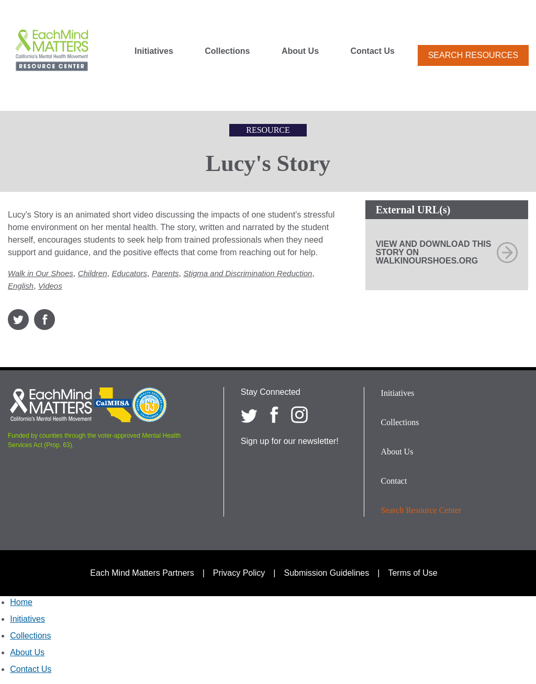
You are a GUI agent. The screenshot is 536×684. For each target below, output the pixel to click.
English (21, 285)
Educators (129, 273)
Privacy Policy (239, 572)
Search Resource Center (421, 510)
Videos (50, 285)
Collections (227, 51)
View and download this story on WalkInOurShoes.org (434, 252)
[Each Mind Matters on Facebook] (274, 414)
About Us (300, 51)
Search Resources (473, 55)
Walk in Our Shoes (40, 273)
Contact (394, 480)
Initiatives (154, 51)
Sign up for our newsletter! (290, 441)
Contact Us (373, 51)
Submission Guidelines (327, 572)
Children (92, 273)
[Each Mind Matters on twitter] (249, 414)
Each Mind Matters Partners (142, 572)
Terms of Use (412, 572)
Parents (165, 273)
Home (21, 602)
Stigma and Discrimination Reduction (247, 273)
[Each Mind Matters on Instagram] (299, 414)
